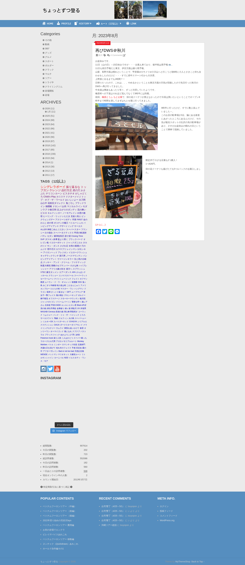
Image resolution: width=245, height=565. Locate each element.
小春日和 (52, 210)
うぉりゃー (47, 315)
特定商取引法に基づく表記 (56, 487)
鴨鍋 (56, 318)
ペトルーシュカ (76, 223)
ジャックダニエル (74, 242)
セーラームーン (47, 279)
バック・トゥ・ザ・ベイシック (66, 315)
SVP (42, 239)
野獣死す (74, 312)
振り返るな (73, 186)
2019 (49, 141)
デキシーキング (70, 295)
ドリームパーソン (63, 302)
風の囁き (60, 295)
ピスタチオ (69, 193)
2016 (50, 154)
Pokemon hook (46, 338)
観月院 (82, 298)
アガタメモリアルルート (66, 341)
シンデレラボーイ (52, 186)
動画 (47, 44)
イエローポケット (57, 242)
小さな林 (74, 265)
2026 (49, 108)
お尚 (64, 206)
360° (47, 48)
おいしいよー (71, 200)
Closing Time (77, 236)
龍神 (48, 292)
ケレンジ (55, 190)
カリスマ (60, 196)
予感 (73, 348)
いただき (66, 216)
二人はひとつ (67, 338)
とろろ (82, 315)
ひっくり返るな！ (58, 292)
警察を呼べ (76, 302)
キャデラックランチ (49, 256)
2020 (49, 137)
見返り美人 (76, 216)
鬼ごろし (70, 203)
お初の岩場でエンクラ (54, 530)
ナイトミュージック (62, 279)
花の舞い (81, 210)
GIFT (69, 292)
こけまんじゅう (73, 285)
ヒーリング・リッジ (52, 216)
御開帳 (48, 206)
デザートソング (66, 226)
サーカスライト (47, 318)
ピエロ (43, 213)
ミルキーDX (48, 321)
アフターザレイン (50, 351)
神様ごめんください (56, 229)
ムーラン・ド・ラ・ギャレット (58, 282)
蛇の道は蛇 (61, 285)
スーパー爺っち (80, 338)
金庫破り (60, 308)
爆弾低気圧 (59, 236)
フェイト (75, 279)
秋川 (100, 55)
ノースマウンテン (74, 256)
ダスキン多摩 (51, 239)
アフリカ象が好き (57, 269)
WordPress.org (167, 520)
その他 (48, 40)
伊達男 (83, 308)
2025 (49, 116)
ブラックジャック (52, 335)
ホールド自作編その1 (53, 548)
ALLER (43, 229)
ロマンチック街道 (69, 344)
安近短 (79, 348)
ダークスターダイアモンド (71, 325)
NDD (66, 358)
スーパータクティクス (63, 233)
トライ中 (49, 82)
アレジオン (63, 252)
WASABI (44, 312)
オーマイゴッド (57, 331)
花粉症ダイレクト (56, 203)
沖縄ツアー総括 (109, 525)
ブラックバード (76, 239)
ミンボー (57, 344)
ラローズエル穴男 (47, 341)
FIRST (80, 219)
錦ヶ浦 (67, 308)
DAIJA (57, 325)
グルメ (48, 57)
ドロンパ (57, 206)
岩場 (47, 95)
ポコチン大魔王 (61, 223)
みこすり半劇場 (49, 285)
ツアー (48, 78)
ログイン (164, 506)
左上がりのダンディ (67, 210)
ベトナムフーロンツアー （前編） (59, 511)
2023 (49, 124)
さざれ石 (64, 246)
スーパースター (73, 229)
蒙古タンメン (52, 272)
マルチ (48, 74)
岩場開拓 (49, 91)
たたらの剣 (55, 289)
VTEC (43, 272)
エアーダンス (65, 272)
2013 (49, 166)
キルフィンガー (55, 213)
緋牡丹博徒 (51, 308)
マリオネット (63, 354)
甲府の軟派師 (80, 233)
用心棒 (67, 312)
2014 (49, 162)
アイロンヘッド (50, 252)
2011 (49, 175)
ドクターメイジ (73, 196)
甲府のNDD (56, 305)
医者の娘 (59, 312)
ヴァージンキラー (65, 259)
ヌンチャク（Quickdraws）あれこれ (60, 544)
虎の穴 (76, 190)
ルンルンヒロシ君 (68, 305)
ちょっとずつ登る (49, 561)
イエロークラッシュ (78, 252)
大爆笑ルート (75, 354)
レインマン (72, 249)
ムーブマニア (77, 292)
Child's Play (49, 196)
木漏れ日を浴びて (47, 348)
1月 (51, 111)
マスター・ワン (67, 289)
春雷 (82, 328)
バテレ (43, 236)
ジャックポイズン (47, 302)
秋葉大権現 (45, 265)
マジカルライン (74, 206)
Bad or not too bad (66, 351)
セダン (50, 236)
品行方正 (66, 190)
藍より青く (63, 239)
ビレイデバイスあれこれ (55, 534)
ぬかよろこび (66, 335)
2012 (49, 171)
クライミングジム (53, 86)
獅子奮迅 (44, 298)
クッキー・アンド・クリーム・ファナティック (64, 262)
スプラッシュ (79, 269)
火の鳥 (71, 318)
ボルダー (49, 65)
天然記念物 (79, 351)
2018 (50, 145)
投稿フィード (166, 511)
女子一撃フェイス (47, 295)
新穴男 (62, 256)
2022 (49, 128)
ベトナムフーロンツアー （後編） (59, 515)
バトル (50, 344)
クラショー (53, 275)
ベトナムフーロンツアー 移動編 (58, 539)
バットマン (53, 354)
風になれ (68, 331)
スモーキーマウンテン (69, 298)
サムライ (60, 328)
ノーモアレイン (69, 213)
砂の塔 (50, 223)
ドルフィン (63, 318)
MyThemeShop (182, 561)
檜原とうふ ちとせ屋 (112, 97)
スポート (49, 61)
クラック (49, 69)
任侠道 (47, 305)
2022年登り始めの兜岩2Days (57, 520)
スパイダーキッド (61, 321)
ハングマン (79, 289)
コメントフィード (168, 515)
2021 (49, 133)
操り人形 (57, 338)
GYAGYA (73, 321)
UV (78, 308)
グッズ (48, 53)
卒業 (74, 219)
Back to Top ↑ (198, 561)
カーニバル (59, 358)
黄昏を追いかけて (71, 328)
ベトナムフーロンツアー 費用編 (58, 525)
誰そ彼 (68, 236)
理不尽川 (51, 249)
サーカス (78, 226)
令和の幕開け (75, 246)
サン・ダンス (53, 246)
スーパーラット (80, 275)
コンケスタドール (66, 275)
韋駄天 (74, 308)
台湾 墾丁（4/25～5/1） (113, 506)
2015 (49, 158)
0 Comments (116, 55)
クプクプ (76, 331)
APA (74, 272)
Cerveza (51, 312)
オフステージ (54, 298)
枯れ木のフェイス (63, 348)
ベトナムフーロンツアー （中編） (59, 506)
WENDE (44, 354)
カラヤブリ (61, 249)
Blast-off (80, 305)
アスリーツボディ (63, 219)
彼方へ (69, 269)
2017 (49, 149)
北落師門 (81, 344)
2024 (49, 120)
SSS (80, 282)
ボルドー (81, 295)
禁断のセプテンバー (60, 265)
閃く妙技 (76, 335)
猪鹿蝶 (74, 282)
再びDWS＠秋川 (110, 50)
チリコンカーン (54, 193)
